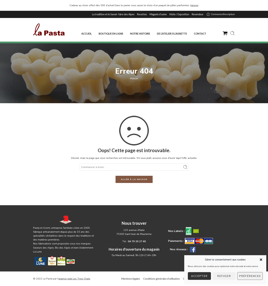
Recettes (142, 14)
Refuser (224, 276)
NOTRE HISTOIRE (140, 33)
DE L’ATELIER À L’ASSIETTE (172, 33)
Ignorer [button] (194, 5)
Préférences (250, 276)
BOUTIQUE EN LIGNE (111, 33)
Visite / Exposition (179, 14)
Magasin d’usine (158, 14)
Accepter (199, 276)
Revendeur (198, 14)
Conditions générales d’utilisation (161, 278)
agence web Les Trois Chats (74, 278)
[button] (261, 259)
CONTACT (200, 33)
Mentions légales (130, 278)
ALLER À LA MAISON (134, 179)
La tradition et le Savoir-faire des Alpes (113, 14)
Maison (134, 78)
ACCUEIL (86, 33)
